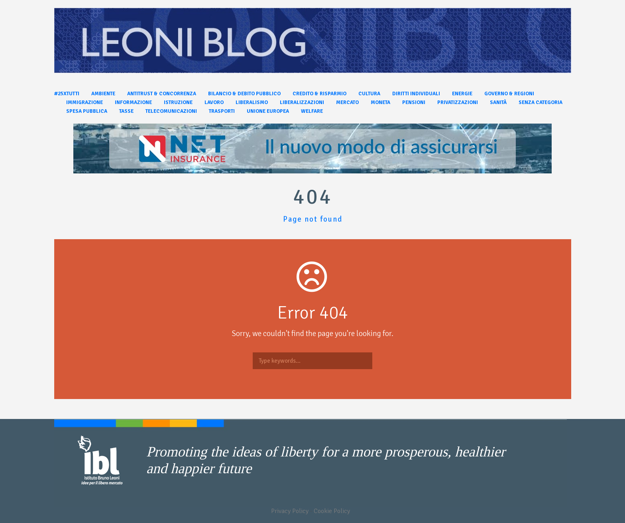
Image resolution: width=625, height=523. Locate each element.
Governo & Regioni (509, 93)
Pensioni (413, 102)
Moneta (380, 102)
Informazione (133, 102)
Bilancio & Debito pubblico (244, 93)
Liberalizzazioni (302, 102)
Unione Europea (268, 111)
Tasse (126, 111)
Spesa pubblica (86, 111)
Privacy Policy (290, 511)
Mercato (347, 102)
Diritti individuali (416, 93)
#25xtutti (66, 93)
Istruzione (178, 102)
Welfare (312, 111)
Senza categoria (540, 102)
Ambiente (103, 93)
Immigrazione (84, 102)
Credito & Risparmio (319, 93)
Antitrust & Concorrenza (161, 93)
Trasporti (222, 111)
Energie (462, 93)
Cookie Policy (332, 511)
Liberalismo (252, 102)
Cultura (369, 93)
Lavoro (214, 102)
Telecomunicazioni (171, 111)
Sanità (498, 102)
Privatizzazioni (457, 102)
